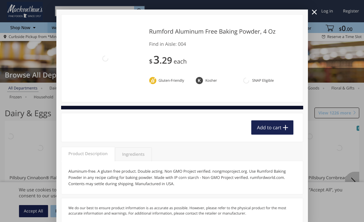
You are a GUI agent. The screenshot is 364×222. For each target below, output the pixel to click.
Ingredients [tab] (133, 122)
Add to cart (269, 98)
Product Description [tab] (88, 121)
